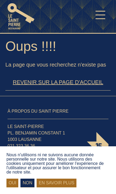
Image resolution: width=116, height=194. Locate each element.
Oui (12, 183)
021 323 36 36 (21, 146)
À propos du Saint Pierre (38, 111)
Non (27, 183)
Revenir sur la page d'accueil (58, 82)
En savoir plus (56, 183)
